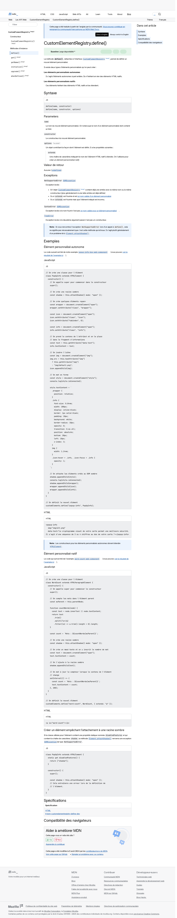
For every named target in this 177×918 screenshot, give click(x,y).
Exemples (142, 35)
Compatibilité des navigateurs (150, 42)
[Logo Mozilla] (15, 906)
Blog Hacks (141, 897)
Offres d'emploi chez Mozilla (83, 885)
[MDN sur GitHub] (9, 890)
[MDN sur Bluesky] (13, 890)
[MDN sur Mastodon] (22, 890)
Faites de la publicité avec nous (84, 889)
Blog (129, 14)
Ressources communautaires (116, 881)
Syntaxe (141, 31)
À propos (75, 877)
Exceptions (50, 175)
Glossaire (140, 893)
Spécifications (144, 39)
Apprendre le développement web (150, 881)
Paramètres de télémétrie (71, 906)
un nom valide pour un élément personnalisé (98, 211)
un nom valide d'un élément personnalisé (94, 196)
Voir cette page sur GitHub (56, 854)
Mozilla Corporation (52, 911)
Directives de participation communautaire (121, 906)
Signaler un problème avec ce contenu (87, 854)
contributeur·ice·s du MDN (96, 851)
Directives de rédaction (113, 885)
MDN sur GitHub (111, 893)
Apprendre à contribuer (55, 844)
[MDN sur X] (18, 890)
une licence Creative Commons (146, 914)
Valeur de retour (54, 165)
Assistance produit (79, 897)
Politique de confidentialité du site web (41, 906)
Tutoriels (140, 889)
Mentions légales (93, 906)
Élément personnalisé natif (60, 553)
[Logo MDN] (13, 872)
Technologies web (144, 877)
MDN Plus (75, 893)
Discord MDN (110, 889)
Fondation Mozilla (70, 911)
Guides (139, 885)
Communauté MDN (112, 877)
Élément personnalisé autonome (64, 247)
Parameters (51, 116)
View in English (102, 34)
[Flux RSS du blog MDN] (26, 890)
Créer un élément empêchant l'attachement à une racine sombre (84, 730)
